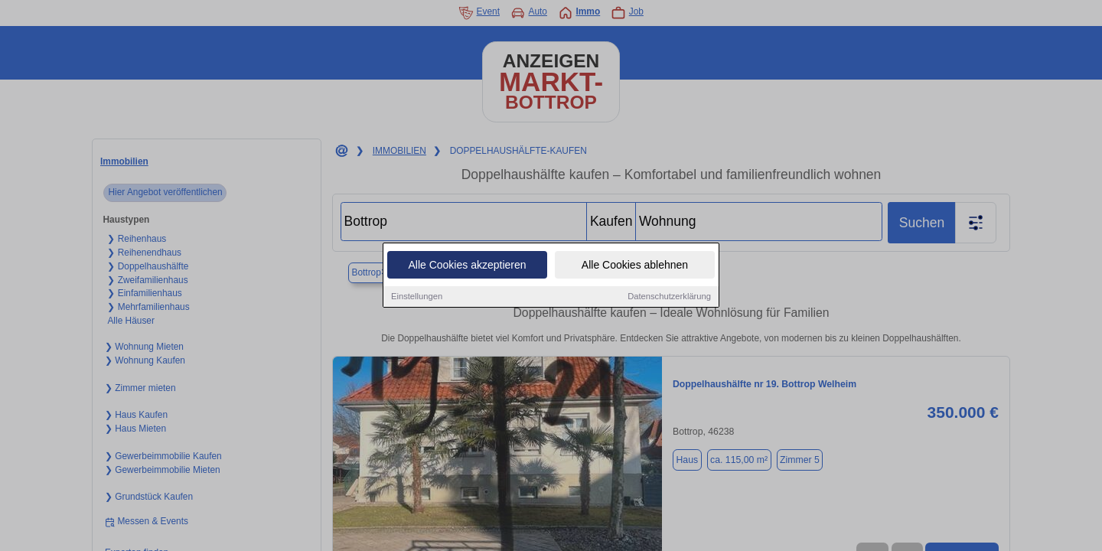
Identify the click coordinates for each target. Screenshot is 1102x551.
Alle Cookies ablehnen (635, 265)
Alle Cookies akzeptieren (467, 265)
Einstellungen (416, 297)
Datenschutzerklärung (669, 297)
